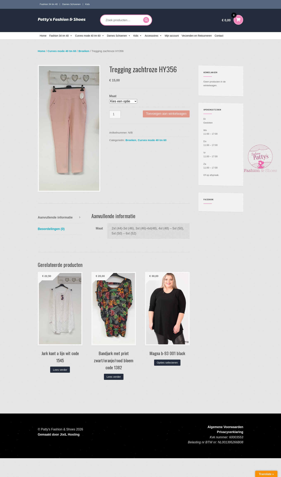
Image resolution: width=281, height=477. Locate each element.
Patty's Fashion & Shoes (61, 19)
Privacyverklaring (230, 432)
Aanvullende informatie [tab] (55, 217)
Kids (87, 4)
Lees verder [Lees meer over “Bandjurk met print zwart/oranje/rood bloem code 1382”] (114, 376)
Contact (219, 35)
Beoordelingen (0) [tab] (51, 229)
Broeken (83, 51)
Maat (112, 96)
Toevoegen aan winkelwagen (166, 113)
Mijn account (172, 35)
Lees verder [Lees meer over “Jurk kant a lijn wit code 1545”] (60, 369)
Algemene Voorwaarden (225, 427)
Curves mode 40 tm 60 (88, 35)
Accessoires (151, 35)
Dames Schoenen (71, 4)
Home (43, 35)
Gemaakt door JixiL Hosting (59, 434)
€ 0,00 (229, 18)
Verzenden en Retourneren (197, 35)
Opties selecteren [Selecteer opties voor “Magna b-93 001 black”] (167, 362)
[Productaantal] (115, 114)
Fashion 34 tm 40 (49, 4)
